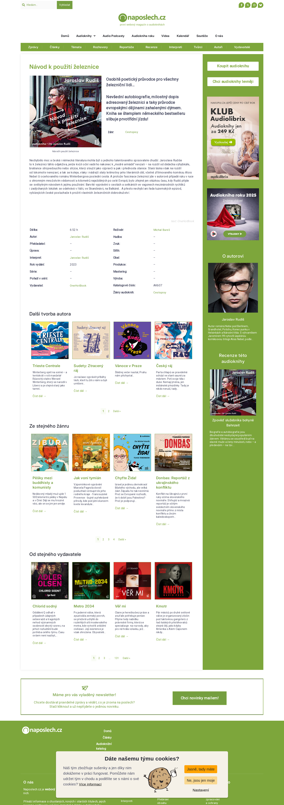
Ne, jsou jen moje (201, 780)
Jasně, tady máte (201, 769)
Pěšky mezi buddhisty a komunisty (43, 483)
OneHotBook (78, 285)
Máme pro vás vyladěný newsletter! (84, 694)
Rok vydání (37, 264)
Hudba (117, 230)
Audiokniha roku (143, 36)
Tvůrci (198, 47)
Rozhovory (100, 47)
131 (116, 657)
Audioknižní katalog (201, 731)
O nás (219, 36)
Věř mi (120, 606)
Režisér (35, 292)
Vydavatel (36, 285)
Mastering (119, 264)
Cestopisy (132, 132)
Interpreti (175, 47)
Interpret (35, 257)
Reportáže (127, 47)
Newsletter (212, 770)
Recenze (152, 47)
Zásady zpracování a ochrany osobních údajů (230, 762)
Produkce (119, 257)
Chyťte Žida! (126, 478)
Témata (76, 47)
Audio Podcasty (114, 36)
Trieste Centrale (46, 366)
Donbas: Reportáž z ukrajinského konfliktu (173, 483)
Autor (33, 236)
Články (55, 47)
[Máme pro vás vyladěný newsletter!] (84, 687)
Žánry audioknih (123, 285)
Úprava (34, 250)
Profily (126, 747)
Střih (116, 243)
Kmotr (161, 606)
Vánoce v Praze (128, 366)
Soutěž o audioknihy (245, 731)
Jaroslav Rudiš (79, 236)
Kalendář (183, 36)
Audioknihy (85, 36)
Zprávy (33, 47)
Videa (165, 36)
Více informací (91, 784)
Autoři (218, 47)
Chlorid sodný (45, 606)
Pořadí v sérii (38, 278)
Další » (117, 411)
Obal (116, 250)
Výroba (117, 271)
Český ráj (164, 366)
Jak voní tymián (87, 478)
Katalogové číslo (124, 278)
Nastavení (201, 790)
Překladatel (37, 243)
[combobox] (39, 5)
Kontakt (210, 755)
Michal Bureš (78, 292)
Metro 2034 (84, 606)
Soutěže (202, 36)
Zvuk (116, 236)
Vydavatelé (242, 47)
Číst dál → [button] (39, 395)
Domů (65, 36)
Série (33, 271)
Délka (33, 230)
